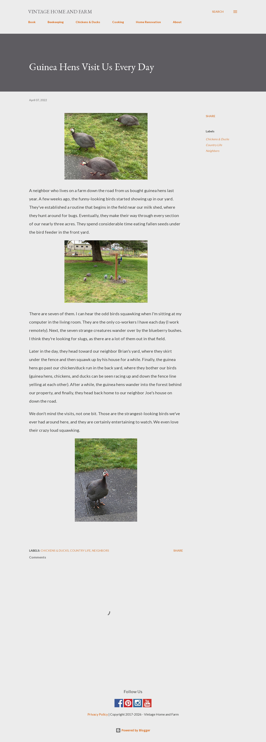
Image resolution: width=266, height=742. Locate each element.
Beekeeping (56, 22)
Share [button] (210, 116)
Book (32, 22)
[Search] (218, 11)
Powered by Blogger (133, 730)
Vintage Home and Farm (60, 11)
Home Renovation (148, 22)
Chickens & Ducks (88, 22)
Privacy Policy (97, 714)
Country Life (214, 145)
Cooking (118, 22)
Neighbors (212, 151)
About (177, 22)
